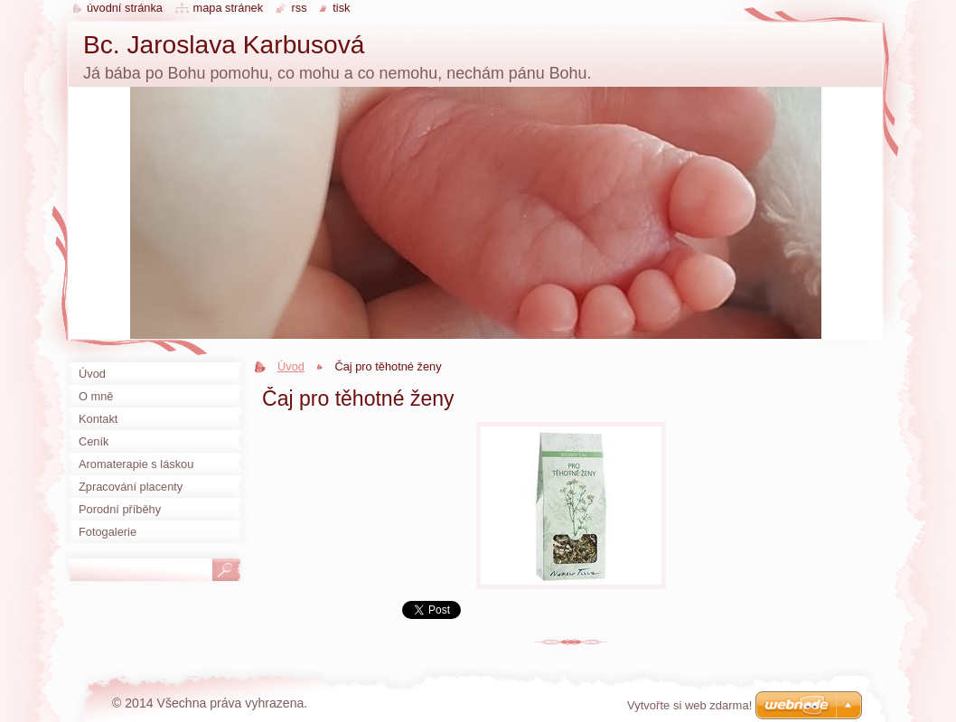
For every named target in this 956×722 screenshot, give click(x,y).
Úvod (291, 366)
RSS (299, 7)
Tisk (341, 7)
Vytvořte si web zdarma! (689, 705)
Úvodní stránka (125, 7)
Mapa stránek (228, 7)
